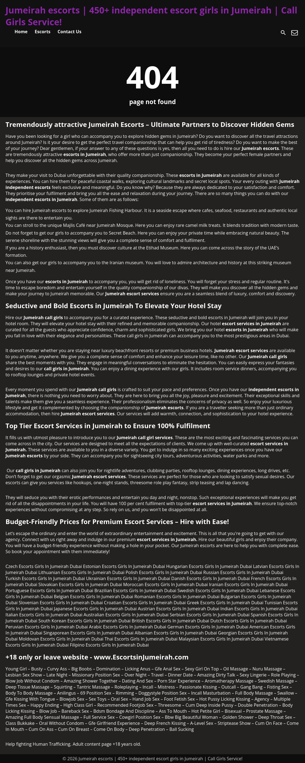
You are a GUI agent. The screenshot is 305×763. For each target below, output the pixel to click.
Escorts (42, 32)
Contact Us (70, 32)
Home (21, 32)
